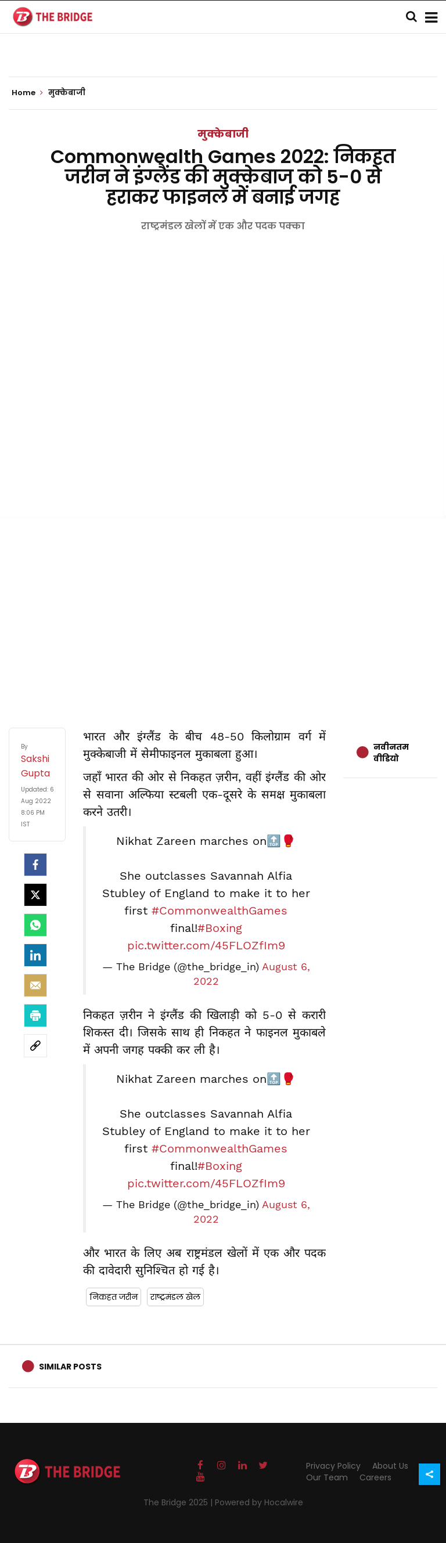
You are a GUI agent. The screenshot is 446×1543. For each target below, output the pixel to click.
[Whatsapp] (35, 925)
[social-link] (35, 1045)
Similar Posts (70, 1366)
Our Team (327, 1477)
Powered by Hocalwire (259, 1502)
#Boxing (219, 928)
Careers (375, 1477)
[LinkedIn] (35, 955)
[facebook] (35, 864)
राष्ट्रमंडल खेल (175, 1297)
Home (27, 93)
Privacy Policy (333, 1466)
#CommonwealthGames (219, 910)
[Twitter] (35, 894)
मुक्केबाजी (223, 134)
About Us (390, 1466)
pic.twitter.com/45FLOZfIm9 (206, 945)
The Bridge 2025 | (179, 1502)
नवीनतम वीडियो (391, 752)
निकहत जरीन (113, 1297)
